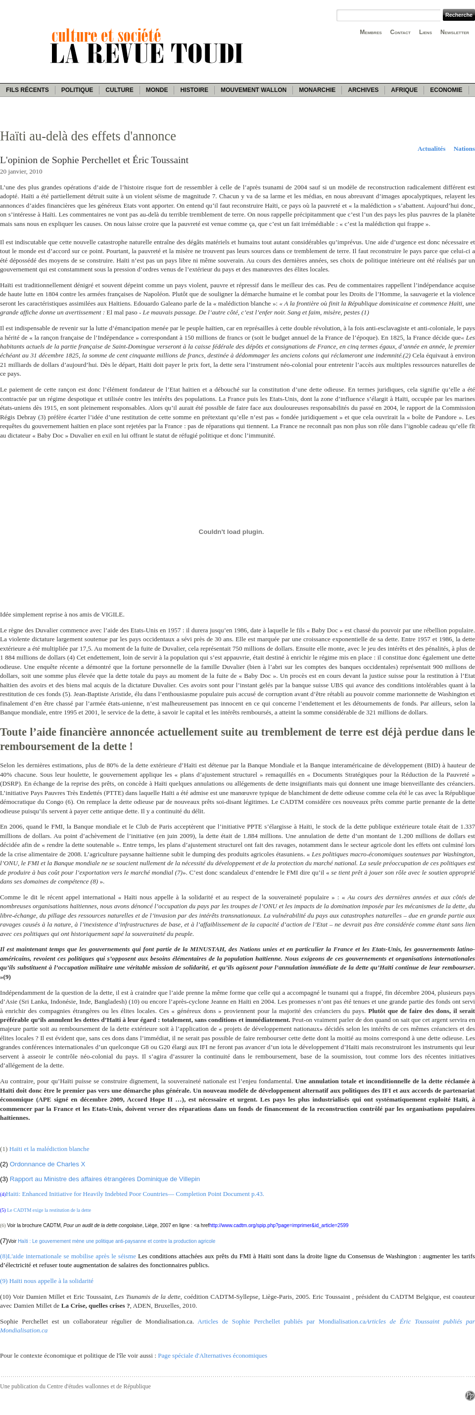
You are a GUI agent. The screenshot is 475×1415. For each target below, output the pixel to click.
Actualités (431, 148)
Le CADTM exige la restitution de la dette (49, 1210)
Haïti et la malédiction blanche (48, 1148)
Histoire (194, 90)
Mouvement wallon (253, 90)
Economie (446, 90)
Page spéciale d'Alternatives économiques (212, 1355)
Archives (363, 90)
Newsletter (454, 32)
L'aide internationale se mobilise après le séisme (71, 1256)
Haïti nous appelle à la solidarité (51, 1280)
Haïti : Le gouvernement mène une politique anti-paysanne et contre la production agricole (116, 1241)
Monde (157, 90)
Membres (370, 32)
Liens (425, 32)
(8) (3, 1256)
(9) (4, 1280)
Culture (119, 90)
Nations (464, 148)
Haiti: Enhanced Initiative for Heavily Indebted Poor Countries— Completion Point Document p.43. (135, 1193)
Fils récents (27, 90)
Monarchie (317, 90)
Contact (400, 32)
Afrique (404, 90)
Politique (77, 90)
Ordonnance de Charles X (47, 1164)
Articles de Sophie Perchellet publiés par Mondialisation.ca (281, 1321)
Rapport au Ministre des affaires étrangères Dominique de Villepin (105, 1179)
